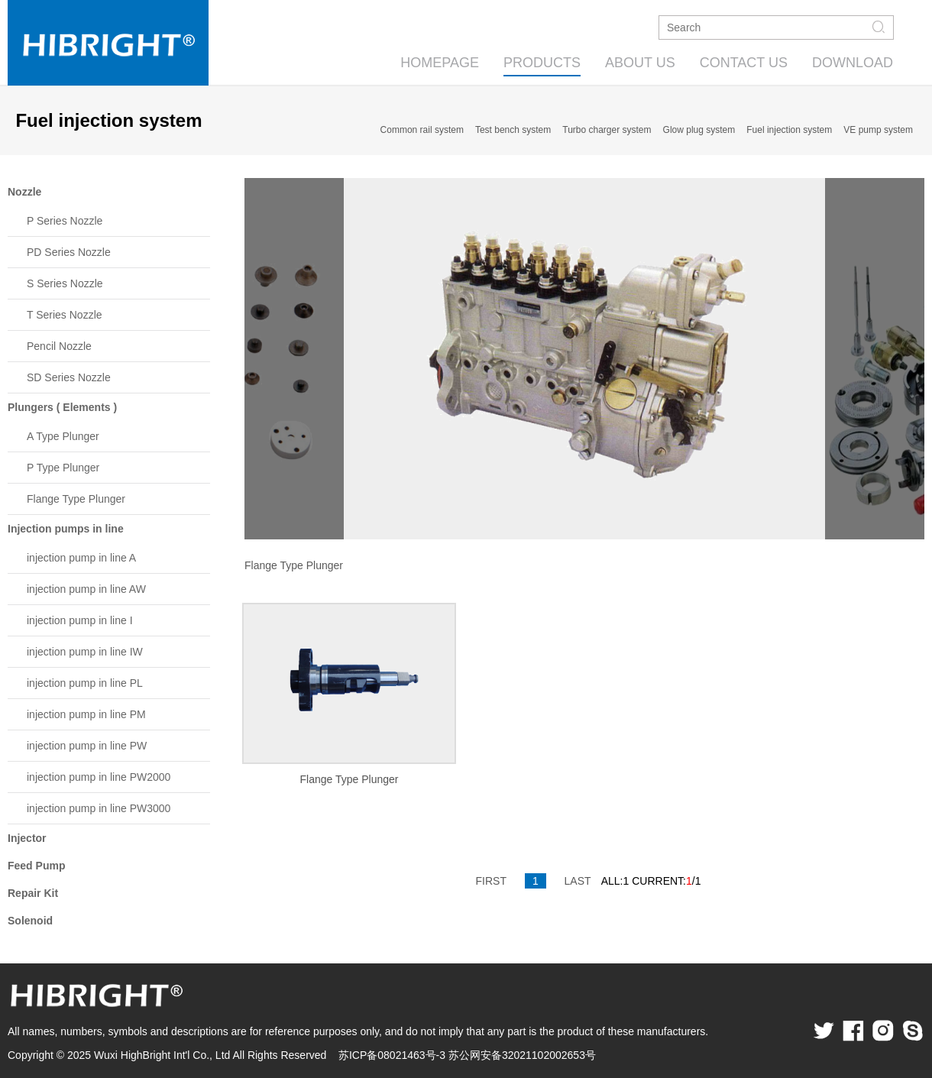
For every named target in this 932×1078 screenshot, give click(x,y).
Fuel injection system (789, 130)
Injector (27, 838)
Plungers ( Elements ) (62, 407)
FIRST (491, 881)
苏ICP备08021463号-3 (391, 1055)
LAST (578, 881)
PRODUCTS (542, 62)
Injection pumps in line (66, 529)
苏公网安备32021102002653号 (522, 1055)
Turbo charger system (606, 130)
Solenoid (30, 921)
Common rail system (422, 130)
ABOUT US (640, 62)
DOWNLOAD (852, 62)
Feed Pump (36, 865)
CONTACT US (744, 62)
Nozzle (24, 192)
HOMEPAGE (439, 62)
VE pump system (878, 130)
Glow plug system (699, 130)
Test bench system (513, 130)
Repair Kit (33, 893)
